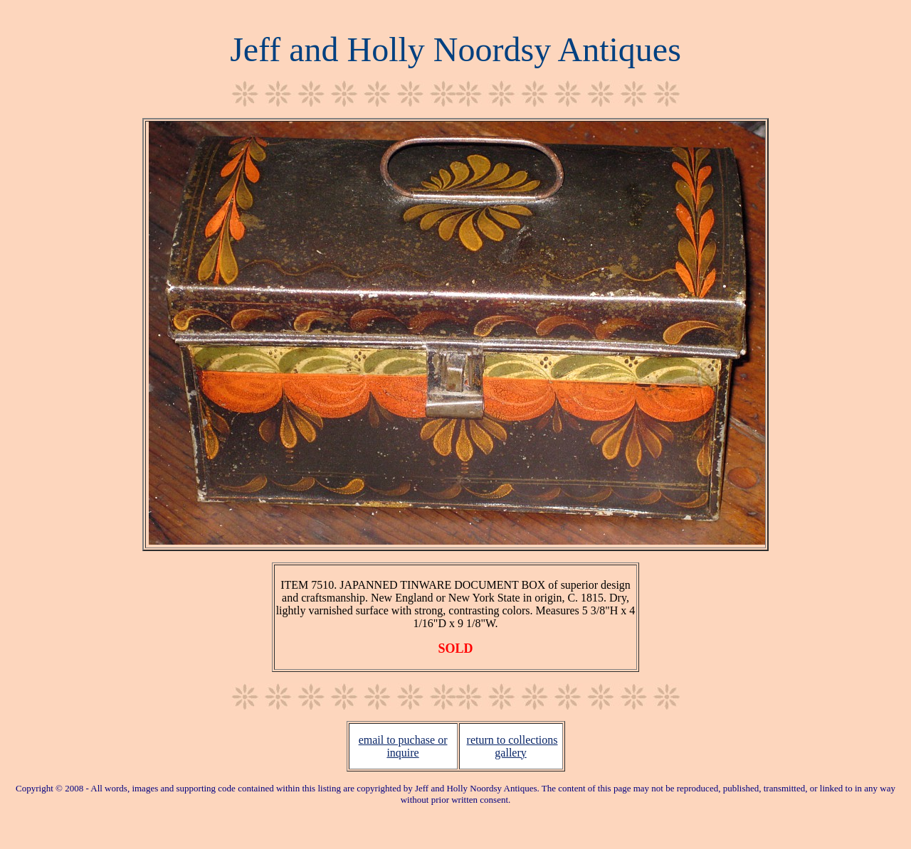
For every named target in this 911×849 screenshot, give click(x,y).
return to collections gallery (512, 746)
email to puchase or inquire (403, 746)
